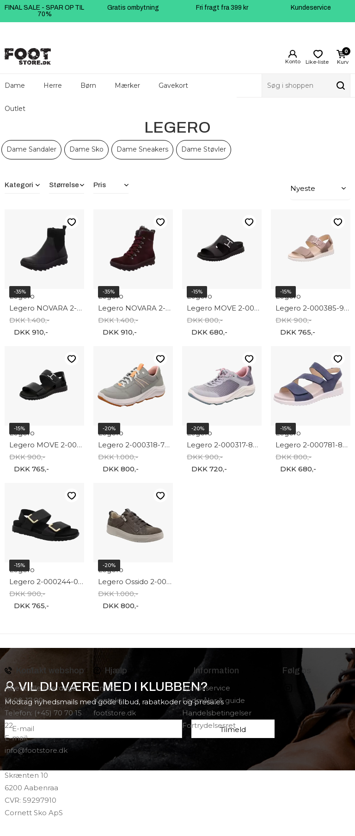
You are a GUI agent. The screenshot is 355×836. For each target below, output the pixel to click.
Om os (104, 686)
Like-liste (71, 221)
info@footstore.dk (36, 748)
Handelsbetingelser (216, 711)
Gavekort (173, 85)
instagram (288, 687)
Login (292, 54)
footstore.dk (114, 711)
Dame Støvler (203, 149)
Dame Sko (86, 149)
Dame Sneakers (142, 149)
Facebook (275, 687)
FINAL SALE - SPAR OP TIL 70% (44, 11)
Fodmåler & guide (213, 699)
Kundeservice (311, 7)
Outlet (15, 108)
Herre (52, 85)
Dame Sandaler (31, 149)
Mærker (127, 85)
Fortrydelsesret (209, 724)
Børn (88, 85)
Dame (15, 85)
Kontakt (107, 699)
